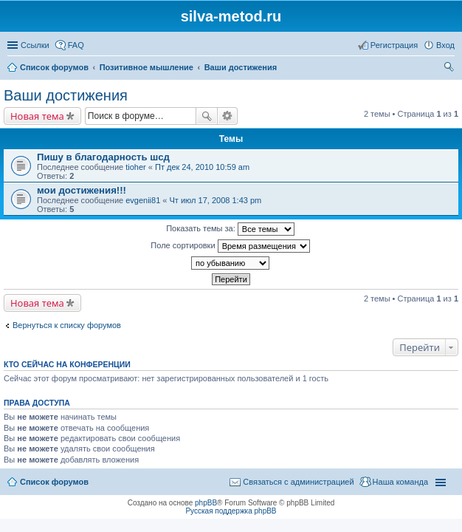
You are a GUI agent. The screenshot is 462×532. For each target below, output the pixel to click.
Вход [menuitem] (445, 45)
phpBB (206, 503)
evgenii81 (142, 200)
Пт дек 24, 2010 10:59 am (202, 167)
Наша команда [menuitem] (400, 481)
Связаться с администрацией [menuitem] (298, 481)
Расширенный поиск (228, 116)
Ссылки (35, 45)
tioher (135, 167)
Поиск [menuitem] (450, 69)
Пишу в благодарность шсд (103, 157)
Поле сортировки (230, 246)
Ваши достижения (240, 67)
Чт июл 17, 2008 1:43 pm (216, 200)
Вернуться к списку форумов (67, 325)
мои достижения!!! (81, 190)
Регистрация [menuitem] (394, 45)
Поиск (207, 116)
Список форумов (54, 67)
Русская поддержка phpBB (230, 511)
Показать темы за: (230, 229)
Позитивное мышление (146, 67)
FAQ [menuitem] (76, 45)
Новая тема (37, 116)
